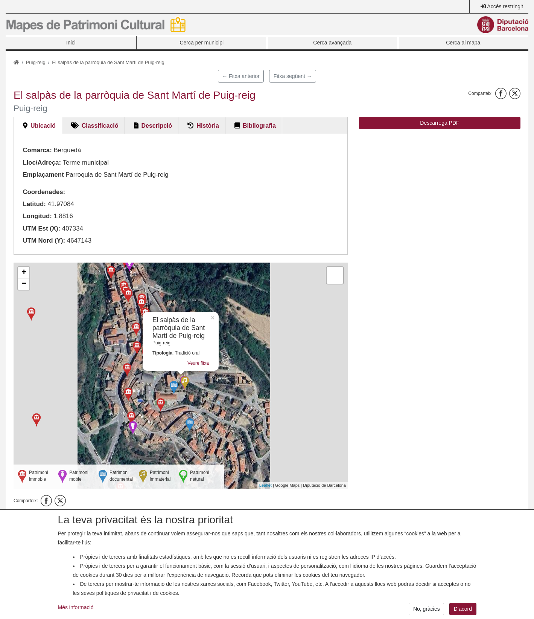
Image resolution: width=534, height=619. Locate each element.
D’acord (463, 612)
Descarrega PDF (439, 123)
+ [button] (23, 272)
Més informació (76, 610)
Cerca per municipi (202, 43)
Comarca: (37, 150)
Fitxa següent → (293, 76)
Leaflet (265, 485)
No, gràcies (426, 612)
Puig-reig (36, 62)
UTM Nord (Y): (44, 240)
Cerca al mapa (463, 43)
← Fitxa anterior (241, 76)
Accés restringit (505, 6)
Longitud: (37, 216)
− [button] (23, 284)
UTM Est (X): (41, 228)
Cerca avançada (332, 43)
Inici (71, 43)
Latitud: (34, 204)
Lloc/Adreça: (42, 162)
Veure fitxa (198, 363)
